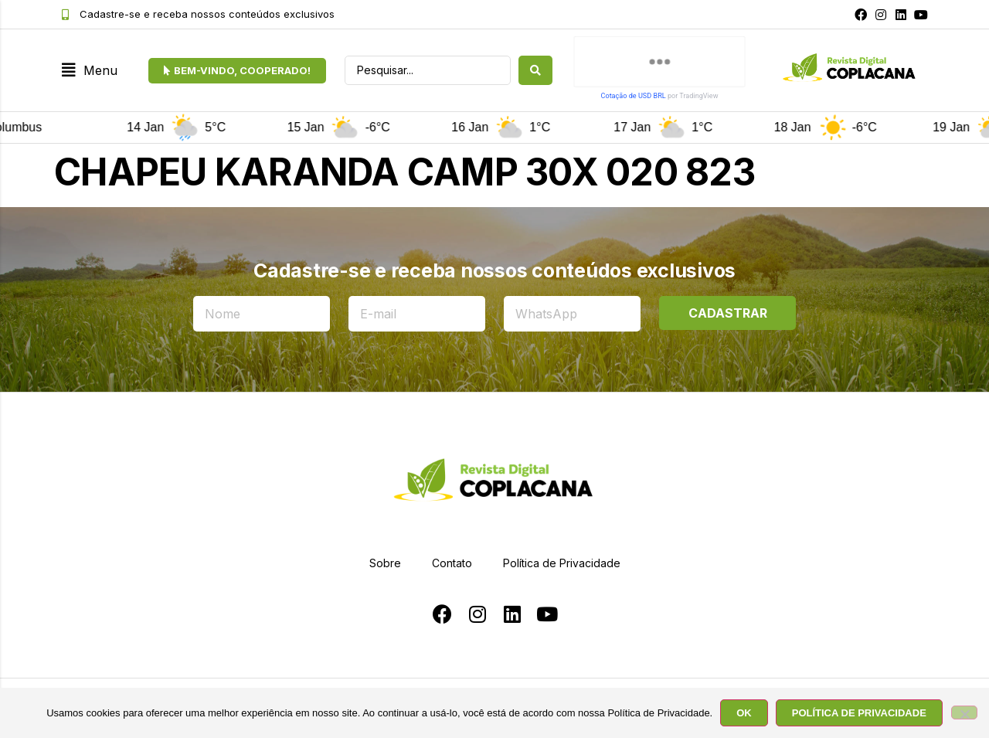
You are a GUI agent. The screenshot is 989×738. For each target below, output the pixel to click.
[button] (89, 70)
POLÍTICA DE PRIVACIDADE (859, 713)
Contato (452, 563)
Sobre (385, 563)
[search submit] (535, 70)
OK (744, 713)
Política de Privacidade (561, 563)
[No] (964, 712)
